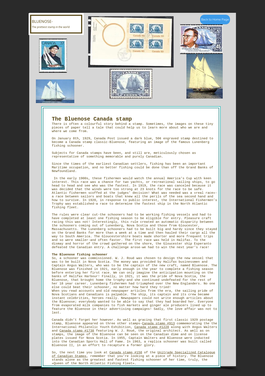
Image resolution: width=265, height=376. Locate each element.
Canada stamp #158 (126, 352)
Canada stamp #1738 (77, 331)
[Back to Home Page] (215, 19)
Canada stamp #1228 (152, 327)
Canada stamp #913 (158, 323)
